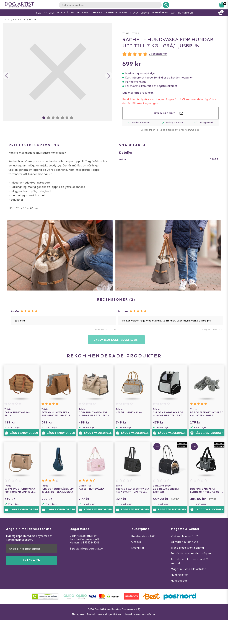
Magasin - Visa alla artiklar (188, 569)
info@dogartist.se (91, 548)
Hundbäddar (179, 580)
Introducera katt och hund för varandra (190, 561)
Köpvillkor (137, 547)
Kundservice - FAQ (143, 536)
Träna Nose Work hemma (187, 547)
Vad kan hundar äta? (184, 536)
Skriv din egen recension (116, 339)
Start (7, 19)
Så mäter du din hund (184, 541)
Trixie (32, 19)
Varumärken (19, 19)
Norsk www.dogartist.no (141, 614)
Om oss (136, 541)
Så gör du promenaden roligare (191, 553)
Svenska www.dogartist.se (104, 614)
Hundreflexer (179, 574)
